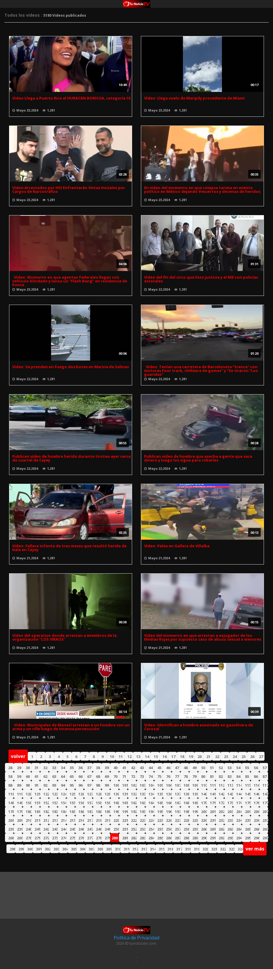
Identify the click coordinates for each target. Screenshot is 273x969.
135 (160, 794)
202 (221, 811)
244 (63, 829)
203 (230, 811)
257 (177, 829)
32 (45, 767)
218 (98, 820)
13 (138, 756)
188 (98, 811)
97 (89, 785)
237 (265, 820)
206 (256, 811)
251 (125, 829)
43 (142, 767)
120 (28, 794)
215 (72, 820)
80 (203, 776)
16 (165, 756)
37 (89, 767)
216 (81, 820)
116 (256, 785)
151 (37, 802)
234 (239, 820)
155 (72, 802)
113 (230, 785)
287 (177, 838)
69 (107, 776)
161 (125, 802)
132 (133, 794)
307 (91, 849)
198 (186, 811)
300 (30, 849)
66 (80, 776)
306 (82, 849)
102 (133, 785)
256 (169, 829)
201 (212, 811)
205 (247, 811)
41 (124, 767)
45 (159, 767)
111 (212, 785)
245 (72, 829)
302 (47, 849)
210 (28, 820)
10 (112, 756)
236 (256, 820)
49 (194, 767)
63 (54, 776)
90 (28, 785)
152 (46, 802)
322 (223, 849)
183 (55, 811)
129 (107, 794)
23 (226, 756)
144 (239, 794)
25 (243, 756)
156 (81, 802)
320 (205, 849)
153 (55, 802)
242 (46, 829)
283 (142, 838)
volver (18, 756)
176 (256, 802)
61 (36, 776)
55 (247, 767)
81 (212, 776)
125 (72, 794)
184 (63, 811)
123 (55, 794)
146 (256, 794)
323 (231, 849)
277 (90, 838)
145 (247, 794)
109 (195, 785)
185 (72, 811)
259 (195, 829)
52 (221, 767)
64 (63, 776)
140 (204, 794)
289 (195, 838)
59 (19, 776)
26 (252, 756)
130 (116, 794)
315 (161, 849)
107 (177, 785)
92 (45, 785)
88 (10, 785)
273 (55, 838)
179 (20, 811)
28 (10, 767)
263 (230, 829)
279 (107, 838)
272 (46, 838)
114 (239, 785)
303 (56, 849)
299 (21, 849)
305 (74, 849)
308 (100, 849)
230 (204, 820)
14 (147, 756)
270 (28, 838)
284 (151, 838)
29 (19, 767)
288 (186, 838)
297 (265, 838)
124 (63, 794)
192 (133, 811)
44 (150, 767)
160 (116, 802)
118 (11, 794)
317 (179, 849)
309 (109, 849)
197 (177, 811)
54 (238, 767)
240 (28, 829)
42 (133, 767)
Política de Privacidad (136, 937)
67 (89, 776)
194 (151, 811)
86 (256, 776)
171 (212, 802)
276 (81, 838)
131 (125, 794)
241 (37, 829)
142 (221, 794)
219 (107, 820)
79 (194, 776)
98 (98, 785)
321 (214, 849)
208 (11, 820)
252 (133, 829)
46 (168, 767)
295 (247, 838)
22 (217, 756)
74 (150, 776)
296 (256, 838)
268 (11, 838)
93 (54, 785)
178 (11, 811)
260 (204, 829)
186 (81, 811)
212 (46, 820)
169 (195, 802)
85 (247, 776)
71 (124, 776)
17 (173, 756)
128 (98, 794)
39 (107, 767)
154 (63, 802)
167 (177, 802)
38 (98, 767)
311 (126, 849)
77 (177, 776)
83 (229, 776)
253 (142, 829)
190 (116, 811)
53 (229, 767)
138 (186, 794)
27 (261, 756)
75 (159, 776)
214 (63, 820)
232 (221, 820)
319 (196, 849)
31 (36, 767)
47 (177, 767)
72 (133, 776)
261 (212, 829)
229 (195, 820)
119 (20, 794)
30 (28, 767)
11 (121, 756)
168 (186, 802)
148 (11, 802)
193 (142, 811)
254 (151, 829)
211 (37, 820)
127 (90, 794)
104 (151, 785)
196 (169, 811)
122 (46, 794)
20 (200, 756)
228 (186, 820)
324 (240, 849)
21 (208, 756)
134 (151, 794)
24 (235, 756)
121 (37, 794)
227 (177, 820)
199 (195, 811)
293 (230, 838)
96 (80, 785)
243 (55, 829)
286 (169, 838)
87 (264, 776)
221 (125, 820)
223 (142, 820)
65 (72, 776)
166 (169, 802)
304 (65, 849)
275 (72, 838)
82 (221, 776)
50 (203, 767)
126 (81, 794)
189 (107, 811)
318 (188, 849)
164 (151, 802)
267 (265, 829)
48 (186, 767)
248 (98, 829)
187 (90, 811)
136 (169, 794)
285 (160, 838)
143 (230, 794)
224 (151, 820)
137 (177, 794)
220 (116, 820)
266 (256, 829)
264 (239, 829)
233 (230, 820)
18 (182, 756)
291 (212, 838)
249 (107, 829)
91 (36, 785)
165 (160, 802)
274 (63, 838)
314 (152, 849)
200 (204, 811)
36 (80, 767)
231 (212, 820)
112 (221, 785)
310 (117, 849)
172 (221, 802)
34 (63, 767)
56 (256, 767)
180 (28, 811)
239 (20, 829)
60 (28, 776)
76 (168, 776)
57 (264, 767)
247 (90, 829)
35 (72, 767)
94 (63, 785)
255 (160, 829)
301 (39, 849)
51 (212, 767)
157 (90, 802)
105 (160, 785)
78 (186, 776)
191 (125, 811)
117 (265, 785)
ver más (255, 848)
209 (20, 820)
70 (115, 776)
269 (20, 838)
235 (247, 820)
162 (133, 802)
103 (142, 785)
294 (239, 838)
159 (107, 802)
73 (142, 776)
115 (247, 785)
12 (129, 756)
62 (45, 776)
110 (204, 785)
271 (37, 838)
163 (142, 802)
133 (142, 794)
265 (247, 829)
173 (230, 802)
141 (212, 794)
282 (133, 838)
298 (12, 849)
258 (186, 829)
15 (156, 756)
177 (265, 802)
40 (115, 767)
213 (55, 820)
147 (265, 794)
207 (265, 811)
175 (247, 802)
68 (98, 776)
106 (169, 785)
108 (186, 785)
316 (170, 849)
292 (221, 838)
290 (204, 838)
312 (135, 849)
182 (46, 811)
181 (37, 811)
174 (239, 802)
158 (98, 802)
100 (116, 785)
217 (90, 820)
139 (195, 794)
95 (72, 785)
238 (11, 829)
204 (239, 811)
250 (116, 829)
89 (19, 785)
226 (169, 820)
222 (133, 820)
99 (107, 785)
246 (81, 829)
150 (28, 802)
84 (238, 776)
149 (20, 802)
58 (10, 776)
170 (204, 802)
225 (160, 820)
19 (191, 756)
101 (125, 785)
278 (98, 838)
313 (144, 849)
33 (54, 767)
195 (160, 811)
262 (221, 829)
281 (125, 838)
